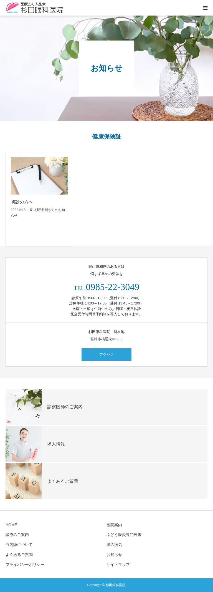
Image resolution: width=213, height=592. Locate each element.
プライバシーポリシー (25, 564)
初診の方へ (22, 202)
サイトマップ (118, 564)
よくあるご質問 (19, 554)
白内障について (19, 544)
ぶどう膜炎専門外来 (123, 534)
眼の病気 (114, 544)
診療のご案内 (17, 534)
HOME (11, 525)
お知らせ (114, 554)
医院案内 (114, 525)
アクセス (106, 354)
